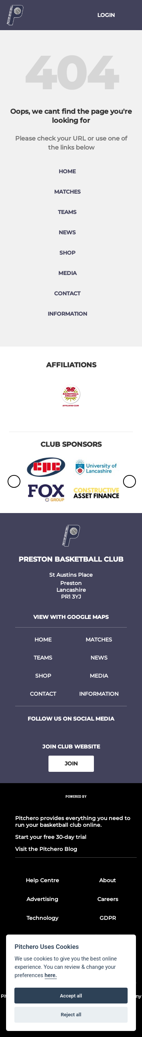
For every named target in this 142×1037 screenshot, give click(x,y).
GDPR (108, 918)
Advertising (42, 899)
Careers (107, 899)
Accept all (71, 996)
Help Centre (42, 880)
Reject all (71, 1014)
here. (51, 975)
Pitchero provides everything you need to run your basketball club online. (72, 821)
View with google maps (71, 617)
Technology (42, 918)
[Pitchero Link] (76, 806)
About (107, 880)
